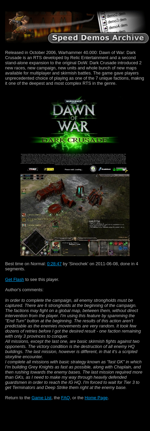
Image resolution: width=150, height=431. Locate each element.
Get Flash (14, 279)
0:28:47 (54, 263)
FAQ (65, 397)
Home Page (96, 397)
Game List (41, 397)
